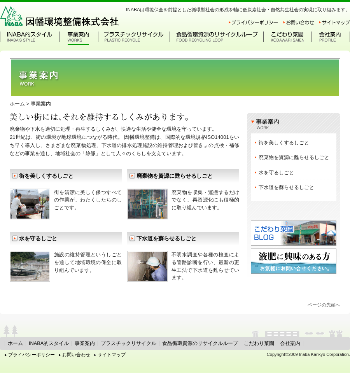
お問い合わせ (76, 354)
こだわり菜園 (259, 343)
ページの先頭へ (324, 305)
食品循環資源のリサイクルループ (200, 343)
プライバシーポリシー (31, 354)
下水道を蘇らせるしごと (166, 238)
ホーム (17, 104)
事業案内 (85, 343)
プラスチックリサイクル (128, 343)
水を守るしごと (38, 238)
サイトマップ (112, 354)
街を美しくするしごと (46, 176)
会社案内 (290, 343)
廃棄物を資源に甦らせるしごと (174, 176)
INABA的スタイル (49, 343)
